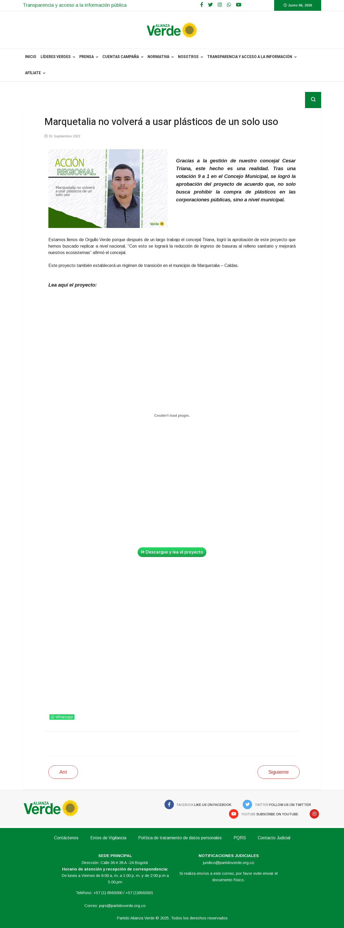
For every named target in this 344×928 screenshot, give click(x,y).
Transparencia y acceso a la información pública (75, 5)
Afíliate (33, 73)
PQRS (240, 838)
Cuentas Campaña (120, 57)
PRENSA (86, 57)
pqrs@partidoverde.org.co (122, 905)
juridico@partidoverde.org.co (228, 862)
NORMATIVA (158, 57)
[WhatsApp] (229, 5)
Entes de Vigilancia (108, 838)
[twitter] (210, 5)
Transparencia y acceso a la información (249, 57)
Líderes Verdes (56, 57)
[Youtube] (238, 5)
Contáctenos (66, 838)
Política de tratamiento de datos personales (180, 838)
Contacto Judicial (274, 838)
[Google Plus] (220, 5)
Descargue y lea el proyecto (172, 552)
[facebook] (201, 5)
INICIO (30, 57)
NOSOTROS (188, 57)
